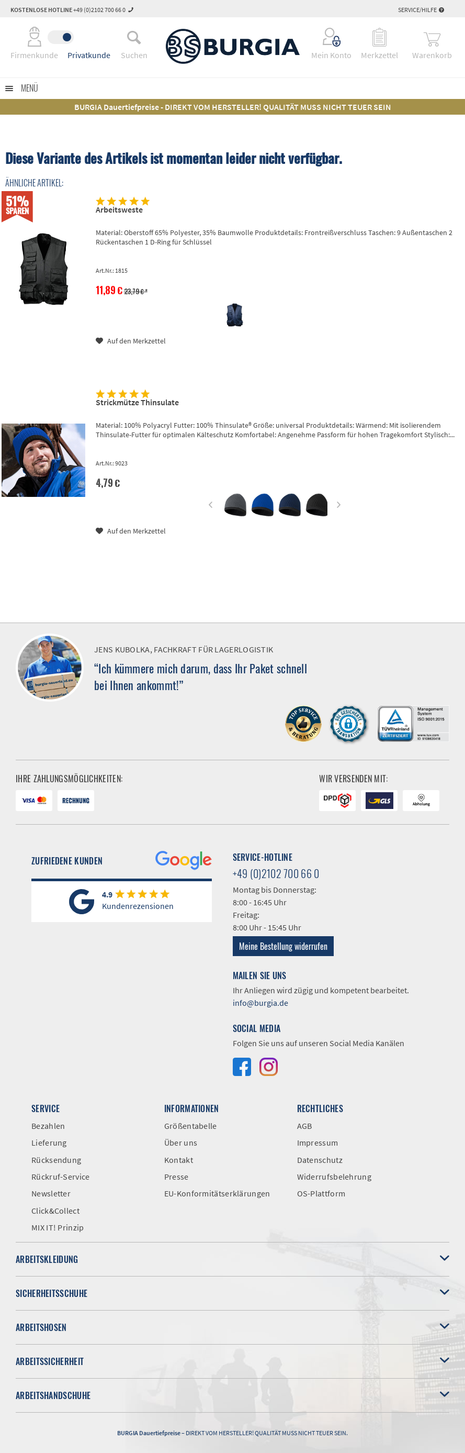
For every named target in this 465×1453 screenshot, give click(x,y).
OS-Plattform (321, 1193)
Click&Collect (55, 1210)
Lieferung (49, 1142)
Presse (176, 1176)
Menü (29, 88)
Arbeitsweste (119, 209)
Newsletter (51, 1193)
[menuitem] (134, 37)
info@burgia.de (260, 1002)
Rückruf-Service (60, 1176)
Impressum (317, 1142)
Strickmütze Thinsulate (137, 402)
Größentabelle (190, 1126)
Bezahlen (48, 1126)
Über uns (180, 1142)
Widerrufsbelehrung (334, 1176)
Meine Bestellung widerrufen (283, 946)
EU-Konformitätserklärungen (217, 1193)
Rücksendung (56, 1160)
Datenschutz (320, 1160)
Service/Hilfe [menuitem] (421, 10)
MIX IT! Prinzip (57, 1227)
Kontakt (178, 1160)
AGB (304, 1126)
